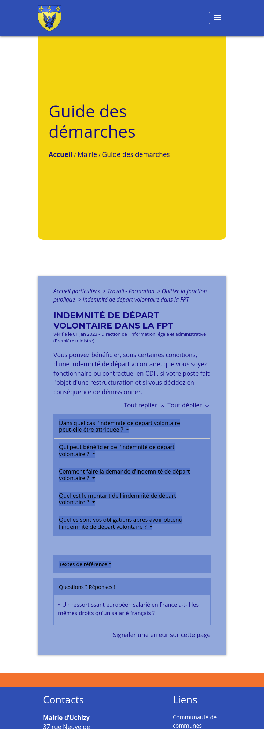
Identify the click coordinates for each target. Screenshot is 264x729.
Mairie (87, 154)
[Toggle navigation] (217, 18)
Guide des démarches (136, 154)
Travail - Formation (131, 291)
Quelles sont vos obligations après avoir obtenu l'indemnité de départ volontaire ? (120, 523)
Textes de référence (83, 564)
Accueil (61, 154)
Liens (185, 700)
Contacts (63, 700)
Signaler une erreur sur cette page (162, 634)
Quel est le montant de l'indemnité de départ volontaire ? (117, 499)
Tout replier (145, 405)
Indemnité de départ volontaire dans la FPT (136, 299)
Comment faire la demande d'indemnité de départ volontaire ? (124, 475)
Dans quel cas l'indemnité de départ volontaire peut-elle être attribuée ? (119, 426)
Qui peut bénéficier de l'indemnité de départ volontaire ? (117, 450)
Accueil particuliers (77, 291)
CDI (150, 373)
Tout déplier (189, 405)
